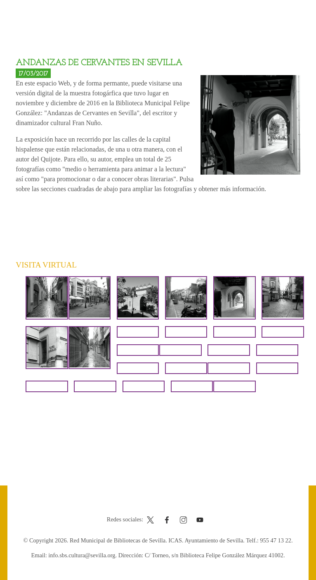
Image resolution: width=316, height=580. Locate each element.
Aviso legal (169, 504)
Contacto (138, 504)
